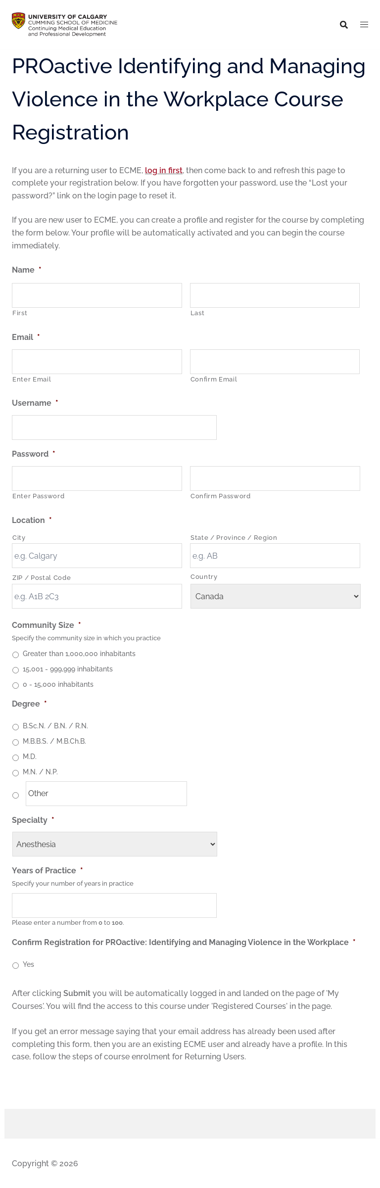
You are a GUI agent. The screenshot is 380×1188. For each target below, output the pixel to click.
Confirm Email (214, 379)
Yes (28, 964)
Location (32, 520)
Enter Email (31, 379)
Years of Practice (47, 870)
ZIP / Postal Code (41, 577)
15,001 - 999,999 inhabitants (68, 669)
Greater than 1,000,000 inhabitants (79, 654)
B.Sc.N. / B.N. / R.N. (55, 726)
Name (27, 270)
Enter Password (38, 496)
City (19, 537)
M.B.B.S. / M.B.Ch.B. (54, 741)
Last (197, 313)
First (19, 313)
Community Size (46, 625)
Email (26, 337)
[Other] (106, 793)
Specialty (33, 820)
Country (204, 576)
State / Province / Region (234, 537)
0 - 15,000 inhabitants (58, 684)
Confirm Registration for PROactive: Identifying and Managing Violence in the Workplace (184, 942)
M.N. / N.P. (40, 772)
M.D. (30, 756)
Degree (29, 704)
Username (35, 403)
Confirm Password (220, 496)
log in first (164, 170)
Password (33, 454)
